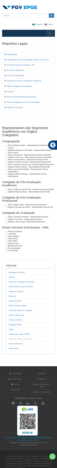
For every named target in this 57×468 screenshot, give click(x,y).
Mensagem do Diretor (17, 272)
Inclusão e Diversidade (15, 76)
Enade (11, 329)
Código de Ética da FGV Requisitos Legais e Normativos (28, 60)
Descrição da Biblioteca (15, 70)
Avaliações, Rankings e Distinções (21, 282)
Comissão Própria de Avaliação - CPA (21, 65)
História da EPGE (15, 301)
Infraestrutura (14, 348)
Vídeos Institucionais (16, 315)
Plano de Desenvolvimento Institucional (21, 97)
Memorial (12, 296)
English (49, 24)
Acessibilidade (12, 54)
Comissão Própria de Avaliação (20, 310)
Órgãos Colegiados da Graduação (19, 86)
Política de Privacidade (28, 445)
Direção (11, 277)
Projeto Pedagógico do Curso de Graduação (23, 102)
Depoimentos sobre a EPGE (19, 334)
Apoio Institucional (15, 344)
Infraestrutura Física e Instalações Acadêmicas (24, 81)
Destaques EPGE (15, 325)
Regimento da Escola (15, 107)
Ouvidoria (10, 92)
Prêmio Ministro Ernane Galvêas (21, 287)
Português (37, 24)
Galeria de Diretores (16, 291)
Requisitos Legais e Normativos (20, 339)
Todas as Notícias (15, 320)
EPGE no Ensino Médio (17, 306)
